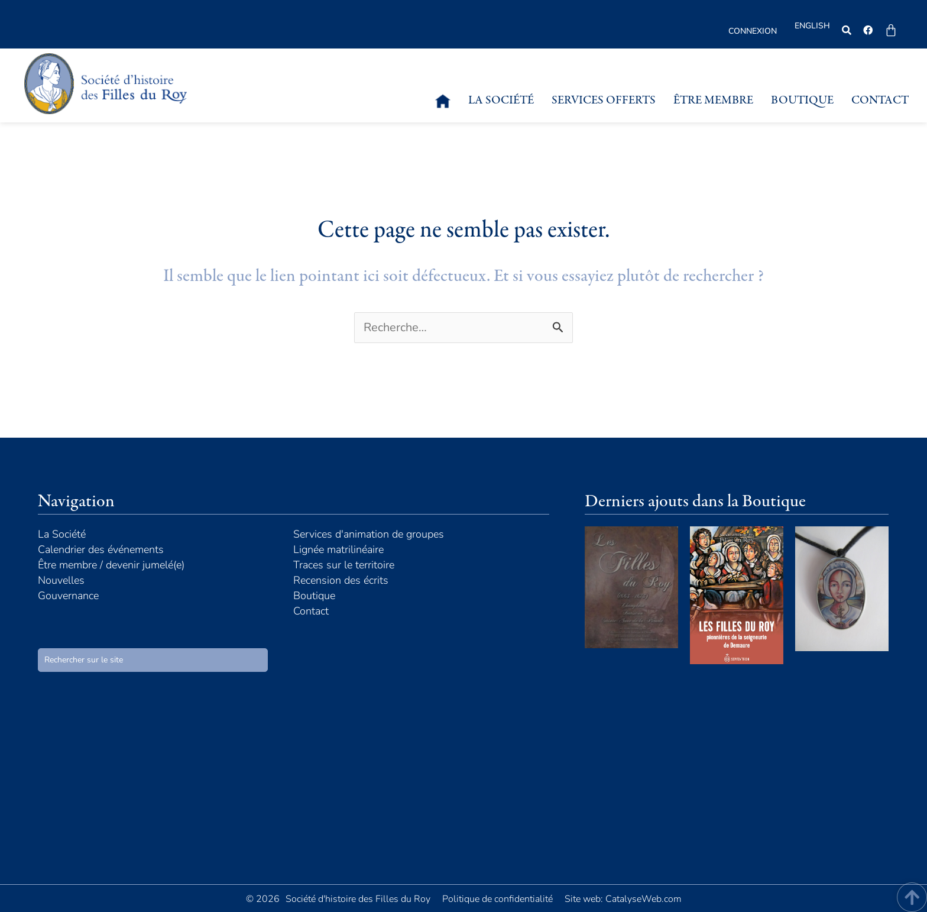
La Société (501, 101)
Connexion (752, 31)
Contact (880, 101)
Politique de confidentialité (497, 898)
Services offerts (604, 101)
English (812, 25)
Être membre (713, 101)
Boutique (802, 101)
